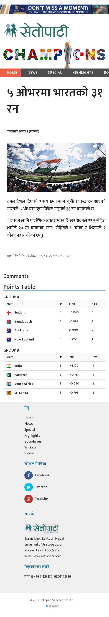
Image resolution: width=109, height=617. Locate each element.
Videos (29, 453)
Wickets (30, 447)
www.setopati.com (47, 556)
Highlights (83, 73)
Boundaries (32, 441)
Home (12, 73)
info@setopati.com (49, 544)
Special (55, 73)
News (33, 73)
